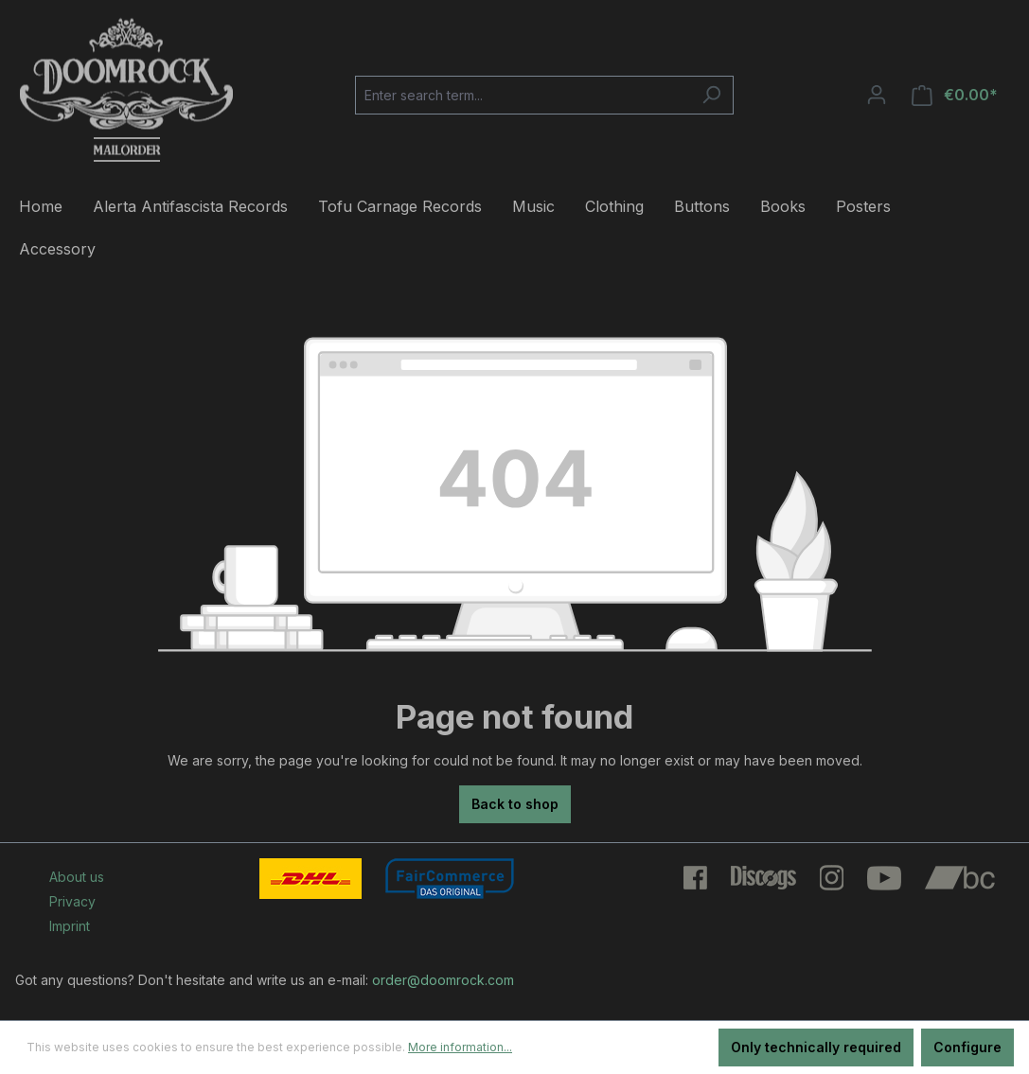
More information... (460, 1047)
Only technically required (816, 1047)
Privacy (72, 901)
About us (76, 877)
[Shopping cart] (954, 95)
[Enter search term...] (522, 95)
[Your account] (876, 95)
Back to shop (515, 804)
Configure (967, 1047)
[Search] (711, 95)
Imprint (69, 926)
